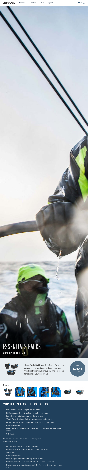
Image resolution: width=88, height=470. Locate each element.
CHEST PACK (21, 404)
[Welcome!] (9, 2)
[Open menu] (81, 3)
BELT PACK (33, 404)
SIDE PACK (44, 404)
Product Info (8, 404)
